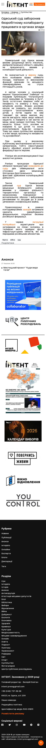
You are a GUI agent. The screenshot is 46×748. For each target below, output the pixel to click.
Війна (4, 611)
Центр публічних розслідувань (16, 669)
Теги (3, 566)
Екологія (5, 617)
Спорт (4, 660)
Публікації (6, 538)
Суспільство (7, 663)
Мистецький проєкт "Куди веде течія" (20, 268)
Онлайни (5, 550)
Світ (3, 657)
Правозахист (7, 651)
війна (12, 240)
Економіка (6, 620)
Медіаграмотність (10, 633)
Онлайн (5, 639)
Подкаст (5, 645)
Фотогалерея (8, 666)
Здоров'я (5, 623)
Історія (4, 587)
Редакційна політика (11, 705)
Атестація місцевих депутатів (16, 596)
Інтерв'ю (5, 545)
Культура (6, 630)
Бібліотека (6, 602)
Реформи (6, 654)
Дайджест (6, 614)
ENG (31, 5)
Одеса (5, 240)
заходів (27, 209)
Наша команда (8, 700)
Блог (3, 599)
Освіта (4, 642)
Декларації (6, 561)
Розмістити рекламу (12, 713)
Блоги (4, 557)
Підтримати (39, 4)
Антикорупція (8, 593)
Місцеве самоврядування (14, 636)
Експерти (6, 553)
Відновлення (7, 608)
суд (19, 185)
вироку (32, 75)
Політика (5, 648)
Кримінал (6, 627)
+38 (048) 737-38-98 (11, 691)
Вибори (5, 605)
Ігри (3, 581)
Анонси (7, 259)
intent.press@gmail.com (12, 687)
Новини (5, 533)
